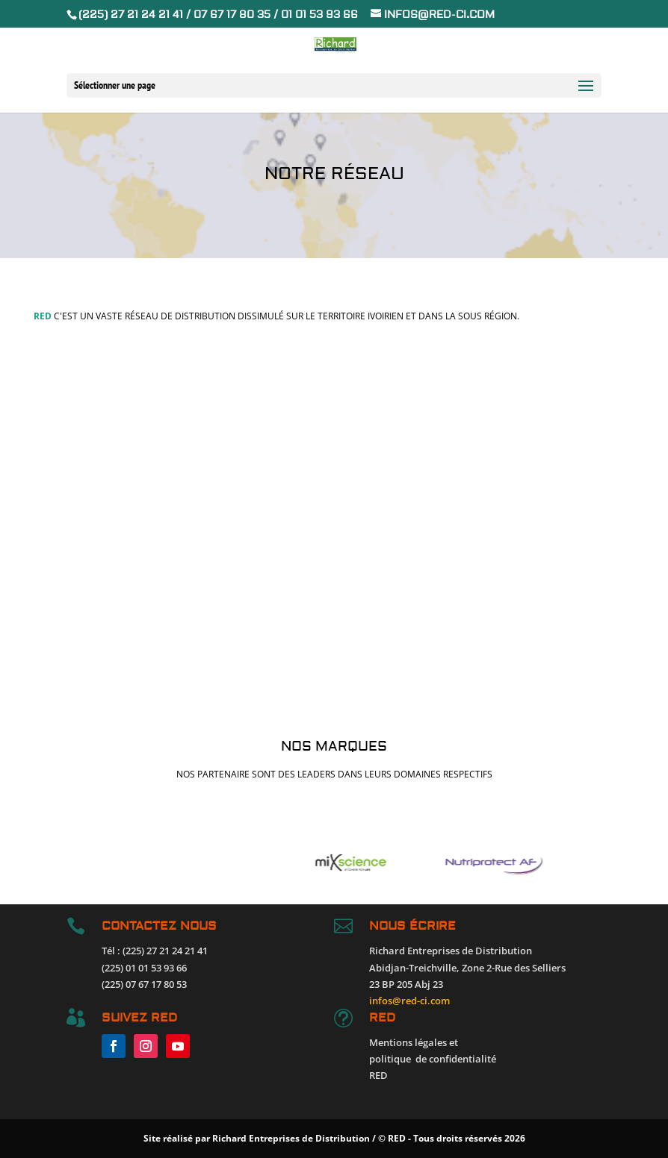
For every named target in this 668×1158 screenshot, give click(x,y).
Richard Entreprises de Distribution (291, 1138)
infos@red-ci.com (409, 1000)
